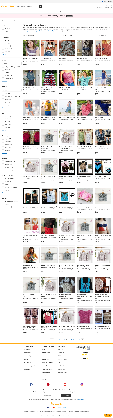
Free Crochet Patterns (47, 369)
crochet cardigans (51, 30)
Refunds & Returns (28, 362)
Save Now (70, 16)
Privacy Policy (27, 356)
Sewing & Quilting (57, 11)
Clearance (44, 379)
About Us (60, 349)
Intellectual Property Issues (30, 366)
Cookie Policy (61, 369)
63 (79, 339)
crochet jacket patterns (38, 30)
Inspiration (44, 376)
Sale (95, 11)
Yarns (43, 349)
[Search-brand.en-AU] (12, 63)
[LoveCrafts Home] (56, 403)
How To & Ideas (107, 11)
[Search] (40, 6)
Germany (65, 415)
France (69, 415)
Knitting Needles (46, 352)
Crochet (24, 11)
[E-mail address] (51, 395)
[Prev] (52, 340)
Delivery (25, 359)
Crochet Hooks (45, 356)
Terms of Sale (27, 352)
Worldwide (54, 415)
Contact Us (61, 352)
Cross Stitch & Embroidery (39, 11)
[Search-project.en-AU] (12, 90)
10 (74, 339)
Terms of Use (26, 349)
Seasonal (85, 11)
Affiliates (60, 356)
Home (3, 11)
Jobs (59, 362)
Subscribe (66, 395)
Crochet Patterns (46, 366)
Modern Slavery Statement (65, 366)
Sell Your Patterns (62, 359)
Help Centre (26, 369)
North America (60, 415)
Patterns (16, 20)
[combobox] (27, 6)
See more (4, 54)
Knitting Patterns (46, 359)
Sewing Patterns (46, 372)
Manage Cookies (62, 372)
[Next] (82, 340)
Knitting (13, 11)
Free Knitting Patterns (47, 362)
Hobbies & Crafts (72, 11)
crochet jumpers (27, 30)
